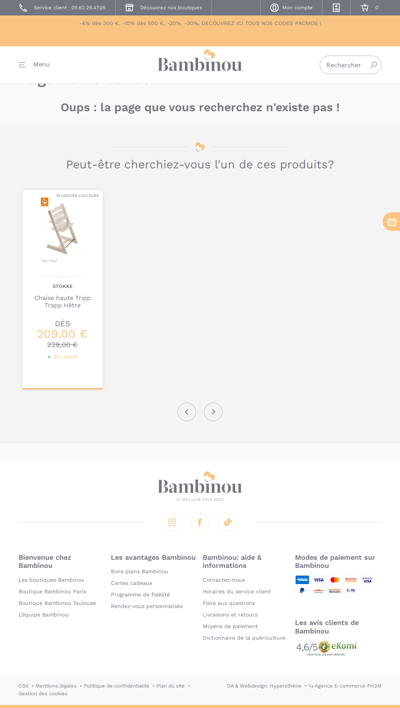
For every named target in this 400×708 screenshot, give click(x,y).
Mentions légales (56, 686)
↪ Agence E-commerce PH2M (344, 686)
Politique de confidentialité (116, 686)
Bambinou (200, 66)
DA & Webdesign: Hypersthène (264, 686)
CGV (24, 686)
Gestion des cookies (43, 693)
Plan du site (170, 686)
